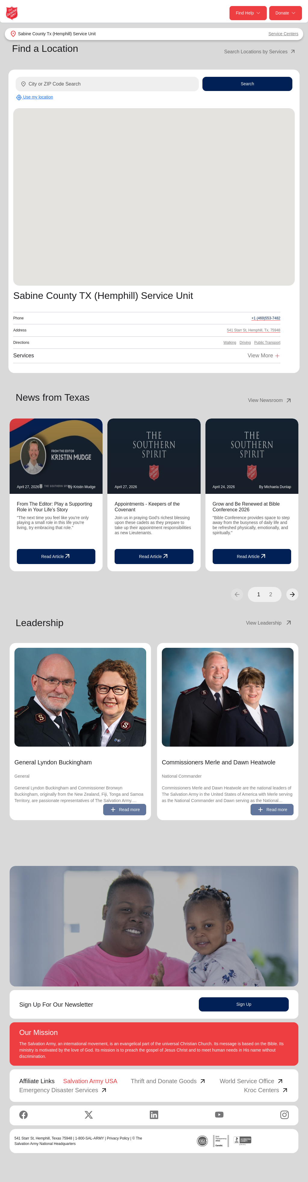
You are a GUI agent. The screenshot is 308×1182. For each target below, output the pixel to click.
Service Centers (283, 33)
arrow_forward (292, 594)
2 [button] (270, 594)
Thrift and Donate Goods (168, 1081)
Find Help (248, 13)
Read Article (56, 556)
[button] (292, 594)
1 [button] (258, 594)
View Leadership (269, 623)
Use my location (34, 97)
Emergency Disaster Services (63, 1090)
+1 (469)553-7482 (265, 318)
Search (247, 83)
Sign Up (243, 1004)
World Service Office (252, 1081)
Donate (286, 13)
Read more (124, 809)
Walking (229, 342)
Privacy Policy (118, 1138)
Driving (245, 342)
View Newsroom (270, 400)
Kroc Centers (266, 1090)
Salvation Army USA (90, 1081)
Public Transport (267, 342)
